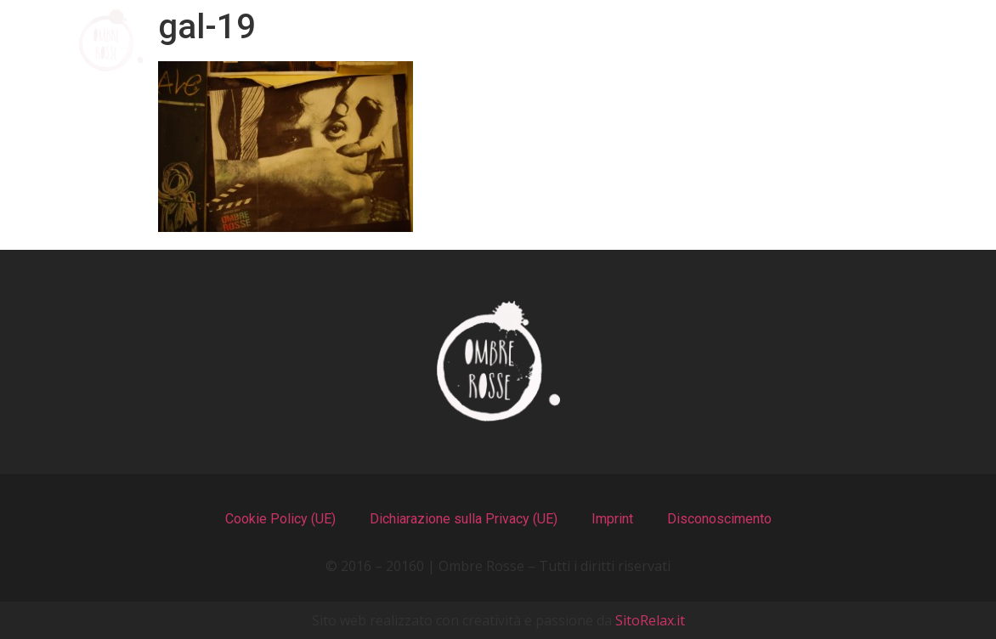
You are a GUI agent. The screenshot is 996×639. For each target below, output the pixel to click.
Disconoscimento (719, 519)
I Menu (442, 40)
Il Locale (582, 40)
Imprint (612, 519)
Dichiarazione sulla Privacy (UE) (463, 519)
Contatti (898, 40)
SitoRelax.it (650, 620)
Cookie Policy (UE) (280, 519)
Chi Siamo (295, 40)
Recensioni (739, 40)
